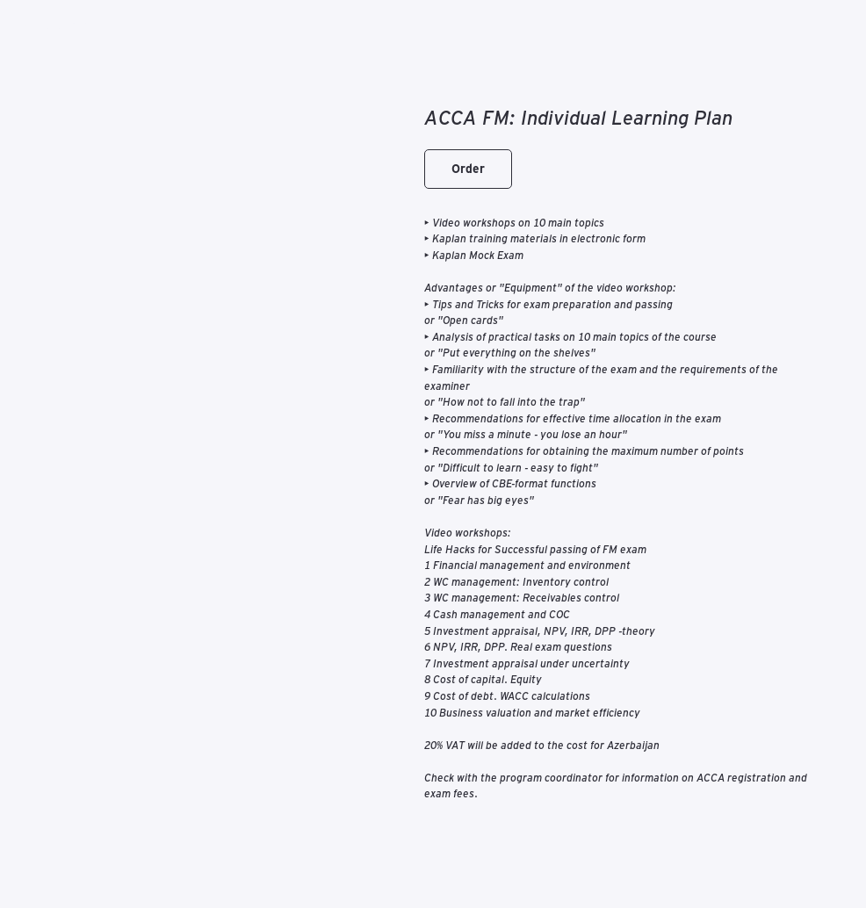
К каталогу (58, 25)
